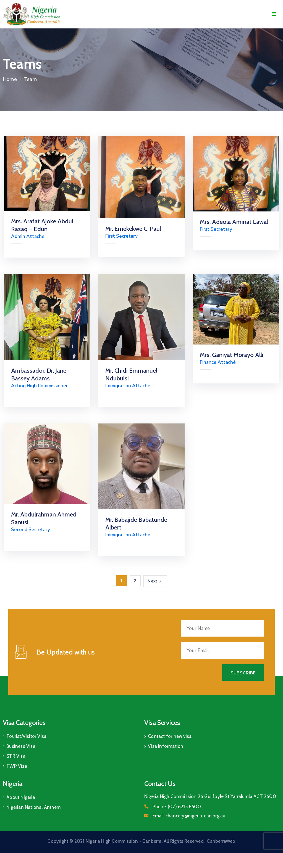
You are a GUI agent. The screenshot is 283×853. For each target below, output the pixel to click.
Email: (189, 815)
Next (155, 581)
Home (10, 79)
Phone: (177, 806)
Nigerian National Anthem (33, 807)
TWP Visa (16, 766)
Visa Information (165, 746)
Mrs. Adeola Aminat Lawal (234, 222)
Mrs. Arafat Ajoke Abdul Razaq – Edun (42, 225)
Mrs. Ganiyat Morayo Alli (231, 355)
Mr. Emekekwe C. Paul (133, 228)
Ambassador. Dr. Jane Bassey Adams (38, 374)
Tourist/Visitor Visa (26, 736)
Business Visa (20, 746)
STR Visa (15, 756)
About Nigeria (20, 797)
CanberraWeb (221, 841)
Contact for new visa (170, 736)
